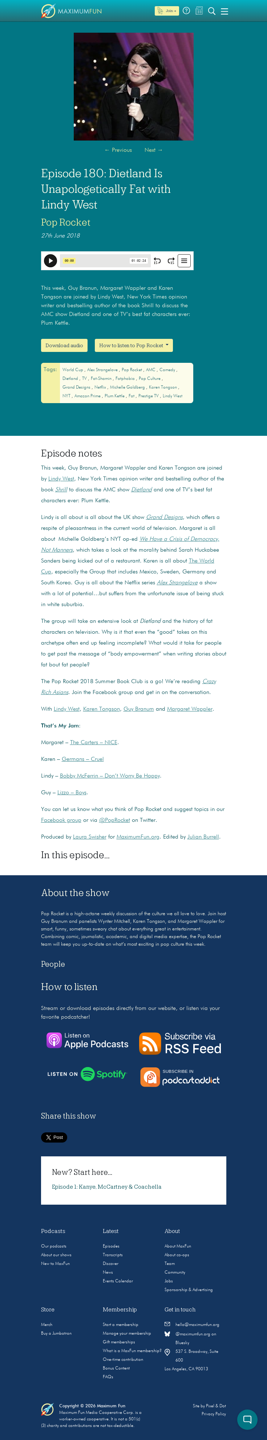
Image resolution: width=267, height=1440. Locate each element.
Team (170, 1264)
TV (85, 379)
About (172, 1231)
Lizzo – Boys (71, 793)
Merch (46, 1325)
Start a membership (120, 1325)
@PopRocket (114, 820)
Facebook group (61, 820)
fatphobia (126, 379)
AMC (151, 370)
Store (47, 1309)
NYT (67, 396)
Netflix (100, 387)
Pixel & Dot (216, 1406)
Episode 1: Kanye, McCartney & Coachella (107, 1187)
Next (154, 150)
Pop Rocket (65, 222)
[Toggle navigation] (224, 11)
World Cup (73, 370)
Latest (111, 1231)
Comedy (167, 370)
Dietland (70, 379)
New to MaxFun (55, 1264)
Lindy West (172, 396)
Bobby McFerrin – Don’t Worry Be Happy (110, 776)
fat (132, 396)
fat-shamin (102, 379)
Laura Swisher (89, 837)
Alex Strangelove (103, 370)
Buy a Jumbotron (56, 1333)
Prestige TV (149, 396)
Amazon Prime (88, 396)
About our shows (56, 1255)
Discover (110, 1264)
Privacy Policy (214, 1414)
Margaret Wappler (190, 709)
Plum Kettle (115, 396)
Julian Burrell (203, 837)
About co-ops (177, 1255)
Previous (118, 150)
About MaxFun (178, 1246)
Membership (120, 1309)
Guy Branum (139, 709)
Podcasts (53, 1231)
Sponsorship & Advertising (189, 1290)
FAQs (108, 1377)
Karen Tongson (163, 387)
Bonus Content (116, 1368)
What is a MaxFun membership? (132, 1351)
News (108, 1272)
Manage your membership (127, 1333)
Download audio (64, 345)
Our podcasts (53, 1246)
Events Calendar (118, 1281)
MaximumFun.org (138, 837)
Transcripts (113, 1255)
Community (175, 1272)
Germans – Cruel (83, 759)
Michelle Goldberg (128, 387)
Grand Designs (77, 387)
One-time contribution (123, 1360)
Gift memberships (119, 1342)
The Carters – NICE (93, 743)
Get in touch (180, 1309)
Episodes (111, 1246)
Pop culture (150, 379)
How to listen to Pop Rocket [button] (131, 345)
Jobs (169, 1281)
